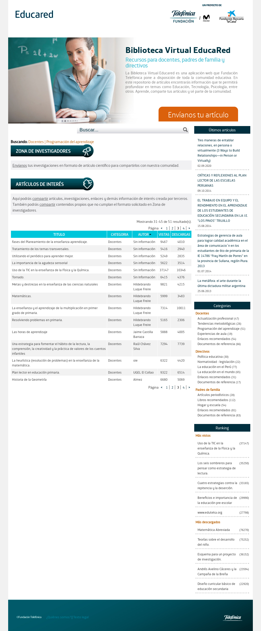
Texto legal (81, 616)
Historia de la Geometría (29, 379)
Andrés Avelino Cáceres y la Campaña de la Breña (217, 571)
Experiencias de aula (212, 333)
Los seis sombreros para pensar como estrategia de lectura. (217, 467)
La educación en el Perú (214, 366)
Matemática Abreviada (214, 529)
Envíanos (19, 165)
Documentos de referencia (216, 343)
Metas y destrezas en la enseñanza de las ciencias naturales (55, 284)
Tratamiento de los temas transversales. (40, 248)
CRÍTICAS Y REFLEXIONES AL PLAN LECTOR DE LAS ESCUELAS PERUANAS (222, 180)
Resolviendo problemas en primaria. (37, 319)
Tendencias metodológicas (217, 323)
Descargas (181, 234)
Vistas (164, 234)
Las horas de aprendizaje (29, 331)
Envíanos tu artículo (198, 114)
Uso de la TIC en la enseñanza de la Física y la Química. (216, 448)
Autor (143, 234)
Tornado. (18, 277)
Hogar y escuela (209, 404)
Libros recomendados (213, 399)
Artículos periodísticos (213, 394)
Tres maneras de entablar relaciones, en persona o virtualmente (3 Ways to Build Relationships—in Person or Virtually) (219, 150)
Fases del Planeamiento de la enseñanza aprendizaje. (50, 241)
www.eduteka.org (210, 512)
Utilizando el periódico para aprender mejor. (42, 255)
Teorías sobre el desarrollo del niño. (216, 542)
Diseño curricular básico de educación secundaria (216, 586)
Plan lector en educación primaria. (36, 372)
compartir (40, 198)
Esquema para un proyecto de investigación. (217, 556)
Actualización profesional (215, 318)
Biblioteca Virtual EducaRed (178, 49)
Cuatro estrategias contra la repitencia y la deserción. (217, 485)
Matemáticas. (22, 295)
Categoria (119, 234)
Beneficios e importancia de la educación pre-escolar (217, 500)
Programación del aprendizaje (219, 328)
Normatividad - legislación (216, 361)
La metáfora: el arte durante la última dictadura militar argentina (221, 283)
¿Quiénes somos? (58, 616)
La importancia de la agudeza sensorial (40, 262)
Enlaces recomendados (214, 338)
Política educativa (210, 356)
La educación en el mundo (216, 371)
